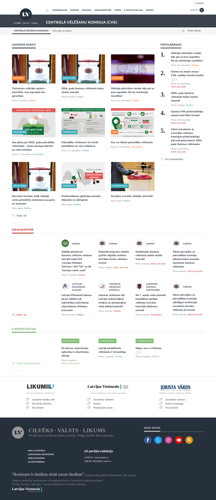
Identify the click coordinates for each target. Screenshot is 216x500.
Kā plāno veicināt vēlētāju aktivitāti (132, 196)
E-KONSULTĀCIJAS (133, 10)
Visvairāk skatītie (41, 403)
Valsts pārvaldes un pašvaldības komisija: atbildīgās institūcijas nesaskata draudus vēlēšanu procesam (185, 302)
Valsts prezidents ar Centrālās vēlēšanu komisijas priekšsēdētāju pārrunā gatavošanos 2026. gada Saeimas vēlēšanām (186, 137)
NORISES (74, 10)
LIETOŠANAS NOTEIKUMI (41, 455)
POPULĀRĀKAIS (170, 44)
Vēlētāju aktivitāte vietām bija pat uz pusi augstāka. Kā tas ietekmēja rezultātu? (132, 92)
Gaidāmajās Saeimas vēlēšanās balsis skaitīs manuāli (149, 256)
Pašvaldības (38, 154)
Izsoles (97, 403)
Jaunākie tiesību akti (43, 399)
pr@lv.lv (107, 461)
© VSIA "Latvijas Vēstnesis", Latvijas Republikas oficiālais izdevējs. (49, 484)
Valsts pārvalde (178, 87)
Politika (32, 101)
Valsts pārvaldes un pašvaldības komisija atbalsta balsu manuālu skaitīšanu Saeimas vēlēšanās (186, 259)
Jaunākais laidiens (103, 399)
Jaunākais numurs (175, 399)
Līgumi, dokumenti (71, 363)
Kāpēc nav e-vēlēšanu (148, 348)
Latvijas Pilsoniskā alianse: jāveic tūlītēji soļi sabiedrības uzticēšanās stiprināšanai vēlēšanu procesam (77, 302)
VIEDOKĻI (87, 10)
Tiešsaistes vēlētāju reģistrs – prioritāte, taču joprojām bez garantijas (29, 92)
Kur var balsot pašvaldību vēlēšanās (132, 142)
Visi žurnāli (171, 408)
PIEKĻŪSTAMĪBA (36, 458)
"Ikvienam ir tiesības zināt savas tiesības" (48, 474)
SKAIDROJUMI (59, 10)
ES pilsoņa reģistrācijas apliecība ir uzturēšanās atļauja (75, 352)
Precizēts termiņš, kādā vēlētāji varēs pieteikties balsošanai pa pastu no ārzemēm (33, 200)
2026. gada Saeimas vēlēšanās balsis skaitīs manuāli (184, 97)
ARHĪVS (150, 10)
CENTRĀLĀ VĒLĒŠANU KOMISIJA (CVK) (81, 22)
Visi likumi (38, 408)
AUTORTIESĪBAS (36, 462)
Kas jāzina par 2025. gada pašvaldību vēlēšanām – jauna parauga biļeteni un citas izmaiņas (33, 146)
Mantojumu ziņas (103, 408)
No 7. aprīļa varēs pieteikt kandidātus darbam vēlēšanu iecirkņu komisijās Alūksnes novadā (151, 302)
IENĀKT (200, 3)
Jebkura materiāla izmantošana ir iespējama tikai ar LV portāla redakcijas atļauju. (57, 480)
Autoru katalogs (174, 403)
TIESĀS (117, 10)
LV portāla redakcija (98, 451)
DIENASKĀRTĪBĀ (102, 10)
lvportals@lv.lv (101, 458)
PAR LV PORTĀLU (36, 451)
